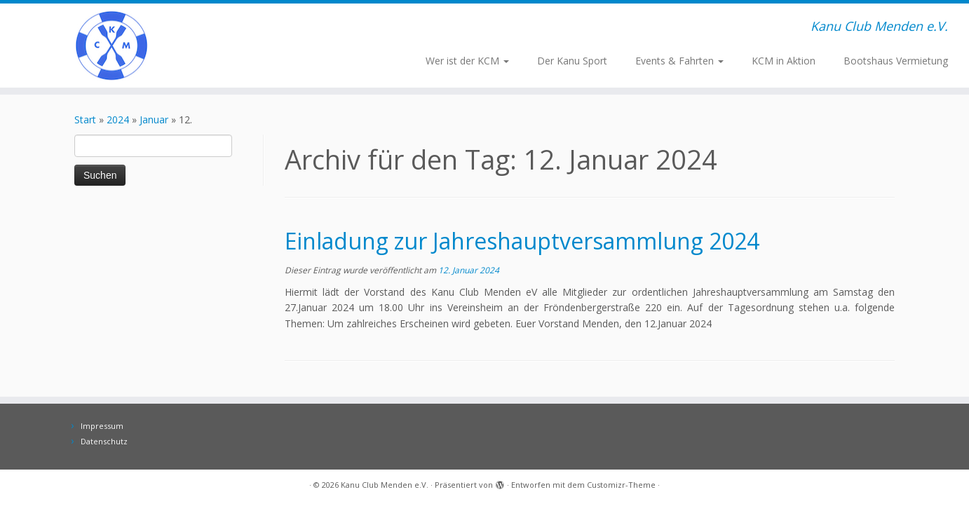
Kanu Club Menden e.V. (384, 484)
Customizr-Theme (621, 484)
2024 (118, 119)
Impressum (102, 425)
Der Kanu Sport (572, 60)
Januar (154, 119)
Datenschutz (104, 441)
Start (85, 119)
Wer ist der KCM (467, 60)
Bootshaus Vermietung (895, 60)
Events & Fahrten (679, 60)
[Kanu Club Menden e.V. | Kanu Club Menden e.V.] (112, 46)
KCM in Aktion (783, 60)
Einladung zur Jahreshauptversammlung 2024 (522, 241)
